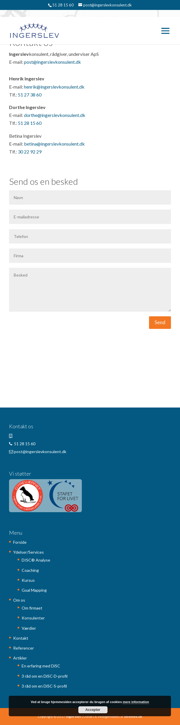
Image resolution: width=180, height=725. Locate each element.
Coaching (30, 570)
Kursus (28, 580)
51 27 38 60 (29, 94)
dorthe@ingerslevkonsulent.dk (54, 115)
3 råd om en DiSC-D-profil (45, 676)
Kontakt (20, 638)
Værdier (29, 628)
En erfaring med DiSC (41, 665)
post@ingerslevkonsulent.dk (52, 62)
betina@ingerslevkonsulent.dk (54, 143)
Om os (19, 600)
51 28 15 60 (29, 123)
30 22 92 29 (29, 151)
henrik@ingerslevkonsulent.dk (54, 86)
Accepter (92, 710)
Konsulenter (33, 617)
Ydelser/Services (28, 552)
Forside (20, 542)
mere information (136, 702)
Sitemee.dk (133, 716)
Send (160, 322)
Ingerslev (73, 716)
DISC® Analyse (36, 559)
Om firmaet (32, 607)
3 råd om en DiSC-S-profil (44, 685)
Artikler (20, 657)
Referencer (23, 647)
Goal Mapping (34, 590)
